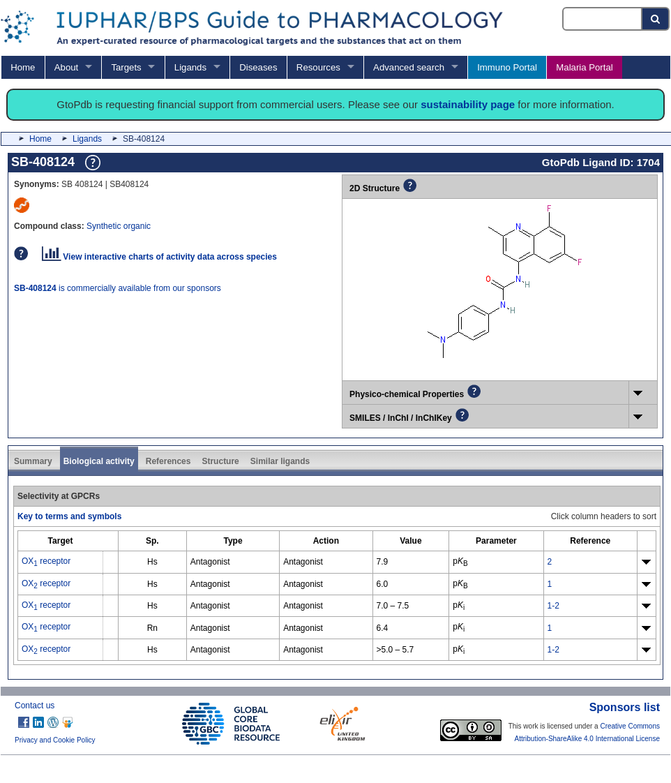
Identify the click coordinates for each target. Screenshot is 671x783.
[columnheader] (60, 541)
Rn (152, 628)
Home (22, 67)
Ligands (190, 67)
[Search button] (656, 19)
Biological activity (99, 461)
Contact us (34, 705)
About (66, 67)
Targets (126, 67)
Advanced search (408, 67)
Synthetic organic (118, 226)
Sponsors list (624, 707)
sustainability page (468, 104)
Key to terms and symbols (69, 516)
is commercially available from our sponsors (117, 288)
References (168, 461)
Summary (33, 461)
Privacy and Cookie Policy (55, 740)
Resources (318, 67)
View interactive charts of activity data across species (159, 257)
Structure (220, 461)
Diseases (258, 67)
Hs (152, 562)
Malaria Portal (584, 67)
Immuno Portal (507, 67)
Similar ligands (280, 461)
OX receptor (46, 561)
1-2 (553, 606)
